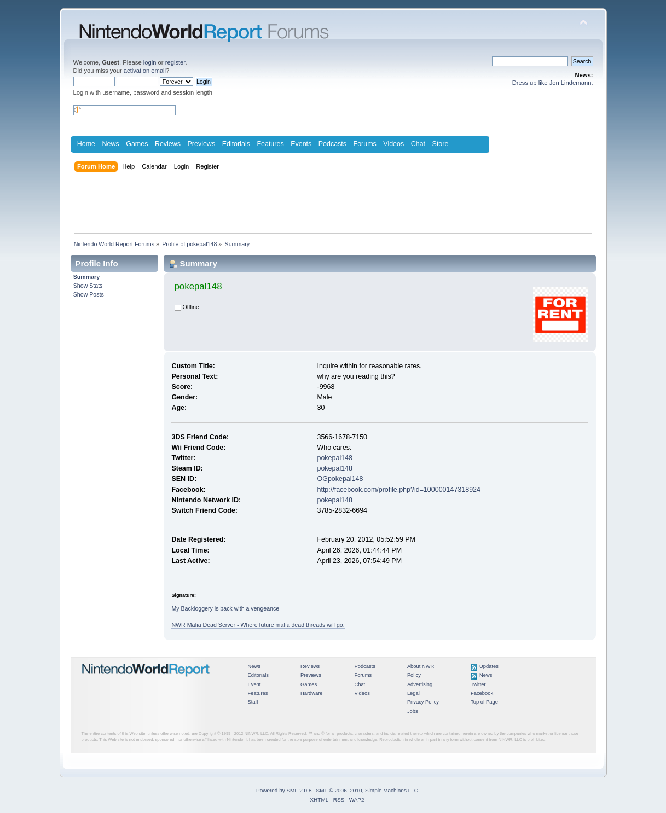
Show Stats (88, 285)
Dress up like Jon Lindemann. (552, 82)
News (110, 144)
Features (270, 144)
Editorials (236, 144)
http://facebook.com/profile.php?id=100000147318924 (398, 489)
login (150, 62)
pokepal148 (334, 458)
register (175, 62)
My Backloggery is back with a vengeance (225, 608)
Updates (489, 666)
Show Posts (88, 294)
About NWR (420, 666)
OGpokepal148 (340, 479)
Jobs (412, 711)
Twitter (478, 684)
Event (254, 684)
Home (86, 144)
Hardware (311, 693)
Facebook (482, 693)
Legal (413, 693)
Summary (86, 277)
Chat (418, 144)
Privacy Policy (423, 702)
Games (137, 144)
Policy (414, 675)
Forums (365, 144)
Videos (393, 144)
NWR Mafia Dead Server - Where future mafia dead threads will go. (257, 625)
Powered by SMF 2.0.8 (283, 790)
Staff (253, 702)
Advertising (419, 684)
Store (440, 144)
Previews (202, 144)
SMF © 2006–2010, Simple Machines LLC (367, 790)
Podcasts (332, 144)
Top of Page (484, 702)
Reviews (168, 144)
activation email (145, 70)
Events (301, 144)
